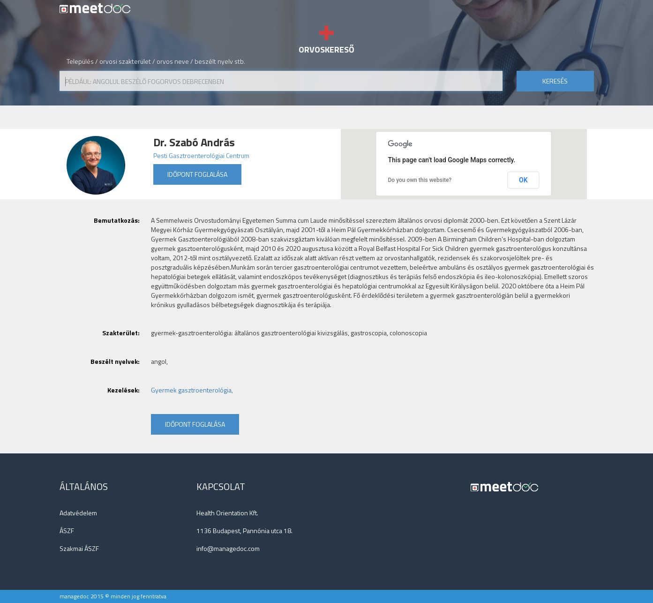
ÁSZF (67, 530)
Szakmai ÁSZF (79, 548)
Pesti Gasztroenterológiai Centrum (201, 155)
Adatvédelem (78, 513)
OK (523, 180)
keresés (555, 81)
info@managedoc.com (228, 548)
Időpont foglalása (197, 174)
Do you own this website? (420, 180)
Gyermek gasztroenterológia (191, 390)
